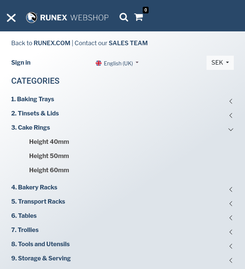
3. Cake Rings (30, 127)
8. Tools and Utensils (40, 244)
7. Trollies (24, 230)
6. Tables (24, 215)
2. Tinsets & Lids (35, 113)
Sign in (21, 62)
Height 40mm (49, 141)
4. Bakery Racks (34, 187)
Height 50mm (49, 156)
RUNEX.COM (52, 43)
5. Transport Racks (38, 201)
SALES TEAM (128, 43)
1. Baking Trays (32, 99)
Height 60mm (49, 170)
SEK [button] (217, 62)
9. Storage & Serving (41, 258)
